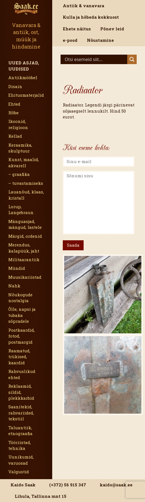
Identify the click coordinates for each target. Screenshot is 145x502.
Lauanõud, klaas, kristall (26, 194)
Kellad (15, 136)
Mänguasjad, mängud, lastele (25, 224)
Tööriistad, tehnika (19, 445)
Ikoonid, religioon (18, 124)
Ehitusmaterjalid (26, 95)
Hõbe (13, 112)
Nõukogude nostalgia (20, 297)
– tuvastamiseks (25, 183)
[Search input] (95, 59)
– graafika (19, 174)
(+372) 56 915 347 (67, 485)
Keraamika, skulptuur (20, 148)
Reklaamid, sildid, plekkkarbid (21, 392)
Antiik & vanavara (83, 5)
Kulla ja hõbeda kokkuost (91, 17)
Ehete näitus (77, 28)
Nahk (14, 285)
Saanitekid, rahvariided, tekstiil (21, 412)
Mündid (16, 268)
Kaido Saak (23, 485)
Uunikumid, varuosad (21, 459)
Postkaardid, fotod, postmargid (21, 336)
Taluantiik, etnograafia (20, 430)
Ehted (14, 104)
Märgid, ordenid (25, 236)
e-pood (70, 40)
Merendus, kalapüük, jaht (23, 247)
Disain (15, 86)
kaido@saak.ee (116, 485)
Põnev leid (112, 28)
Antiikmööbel (22, 77)
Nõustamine (100, 40)
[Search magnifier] (132, 59)
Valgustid (18, 471)
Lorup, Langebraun (21, 209)
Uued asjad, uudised (23, 65)
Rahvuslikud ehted (21, 374)
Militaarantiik (23, 259)
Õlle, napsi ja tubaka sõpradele (22, 315)
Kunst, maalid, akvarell (23, 162)
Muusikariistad (24, 277)
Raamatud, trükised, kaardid (19, 356)
